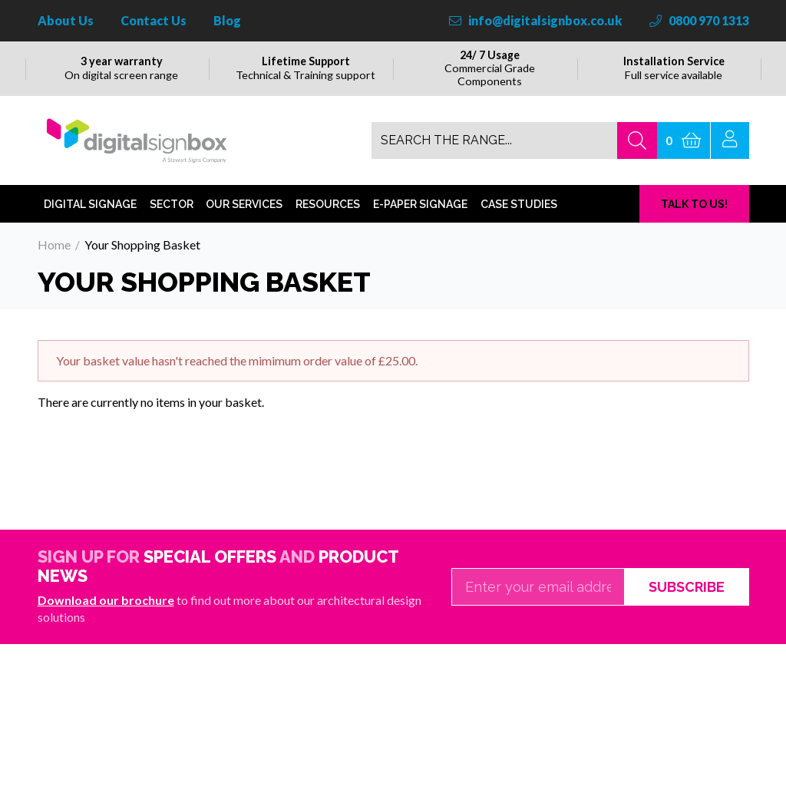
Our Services (244, 224)
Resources (328, 224)
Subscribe (687, 607)
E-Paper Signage (420, 224)
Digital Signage (90, 224)
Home (54, 264)
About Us (66, 20)
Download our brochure (106, 620)
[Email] (538, 607)
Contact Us (154, 20)
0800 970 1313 (699, 20)
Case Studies (519, 224)
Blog (227, 20)
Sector (171, 224)
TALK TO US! (694, 224)
